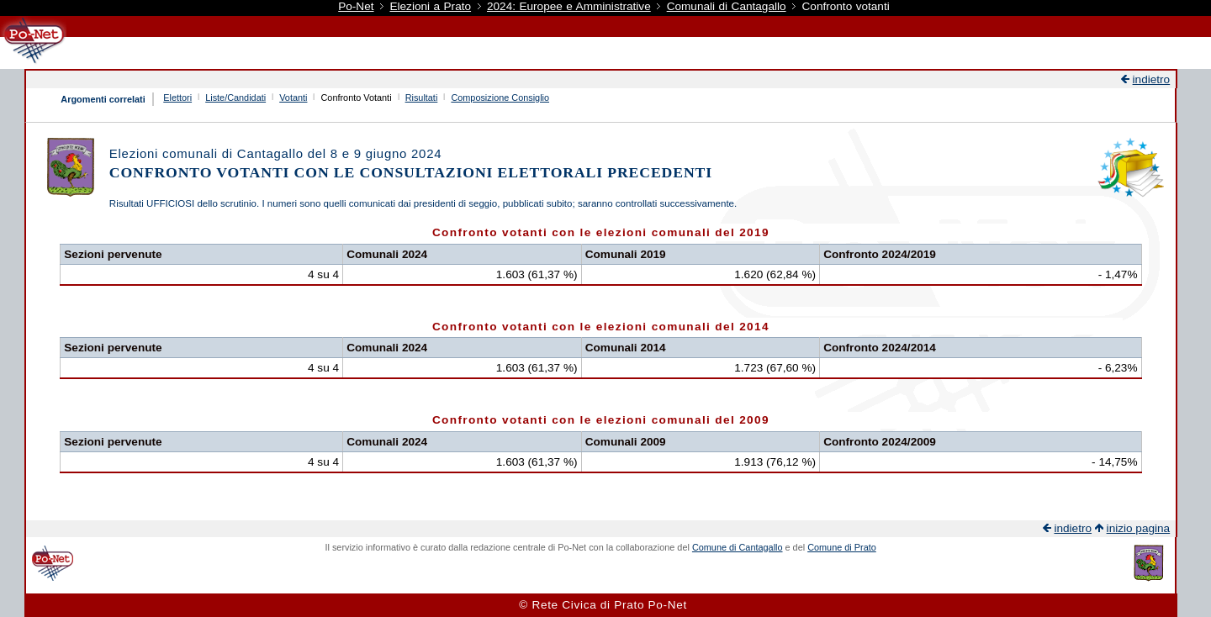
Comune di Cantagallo (737, 547)
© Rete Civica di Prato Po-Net (603, 605)
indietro (1152, 79)
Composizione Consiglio (500, 97)
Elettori (177, 97)
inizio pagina (1139, 528)
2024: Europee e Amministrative (569, 6)
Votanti (293, 97)
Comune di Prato (841, 547)
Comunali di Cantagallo (726, 6)
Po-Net (355, 6)
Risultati (421, 97)
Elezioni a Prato (430, 6)
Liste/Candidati (235, 97)
